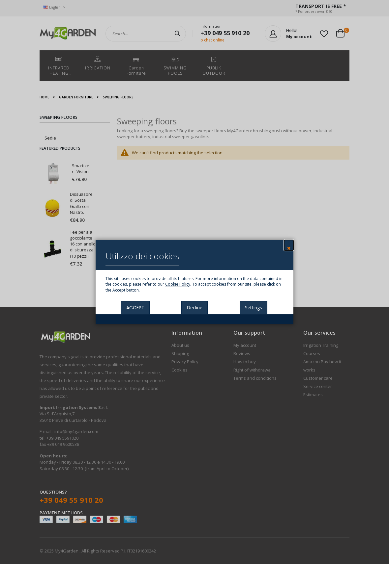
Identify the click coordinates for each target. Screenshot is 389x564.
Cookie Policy (177, 284)
